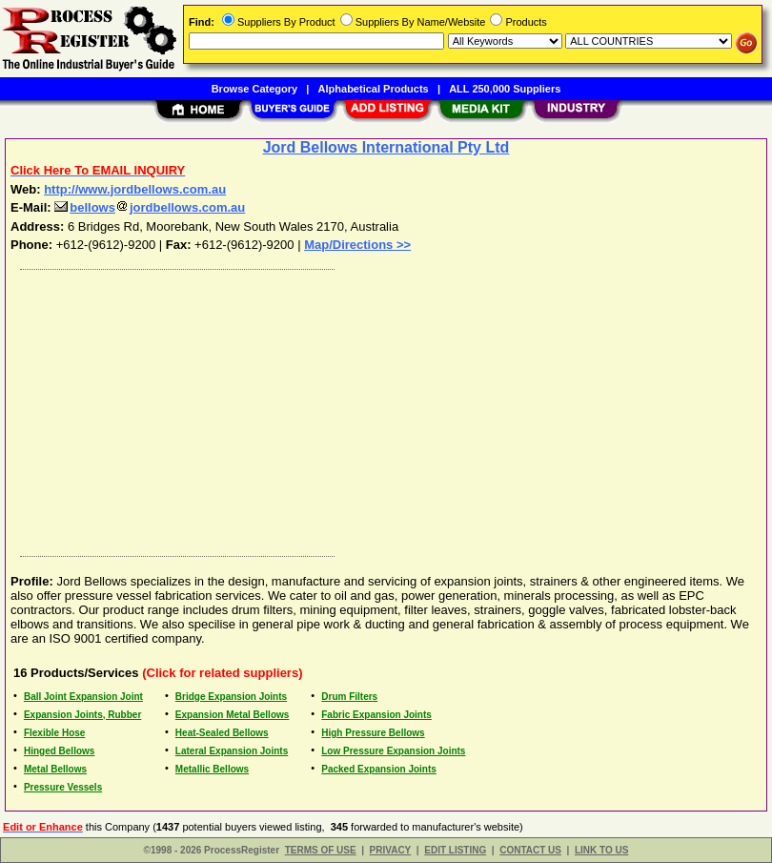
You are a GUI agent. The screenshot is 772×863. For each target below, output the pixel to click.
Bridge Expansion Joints (231, 696)
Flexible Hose (54, 733)
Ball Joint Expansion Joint (83, 696)
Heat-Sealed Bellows (222, 733)
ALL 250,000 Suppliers (504, 88)
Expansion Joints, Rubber (82, 714)
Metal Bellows (55, 769)
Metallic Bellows (212, 769)
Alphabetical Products (373, 88)
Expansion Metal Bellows (232, 714)
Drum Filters (349, 696)
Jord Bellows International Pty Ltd (386, 147)
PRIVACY (391, 850)
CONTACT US (530, 850)
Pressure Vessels (63, 787)
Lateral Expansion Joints (231, 751)
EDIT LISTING (455, 850)
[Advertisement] (382, 408)
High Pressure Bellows (372, 733)
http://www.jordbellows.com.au (135, 189)
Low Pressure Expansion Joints (393, 751)
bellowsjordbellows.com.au (149, 207)
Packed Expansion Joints (379, 769)
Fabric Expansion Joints (376, 714)
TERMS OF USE (320, 850)
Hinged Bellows (59, 751)
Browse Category (254, 88)
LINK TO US (601, 850)
